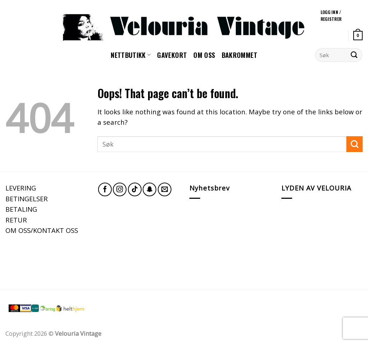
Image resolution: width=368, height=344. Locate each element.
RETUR (16, 219)
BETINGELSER (26, 198)
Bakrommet (239, 55)
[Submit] (354, 55)
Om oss (204, 55)
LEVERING (20, 187)
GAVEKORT (172, 55)
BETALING (21, 209)
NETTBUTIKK (131, 55)
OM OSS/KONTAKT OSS (41, 230)
